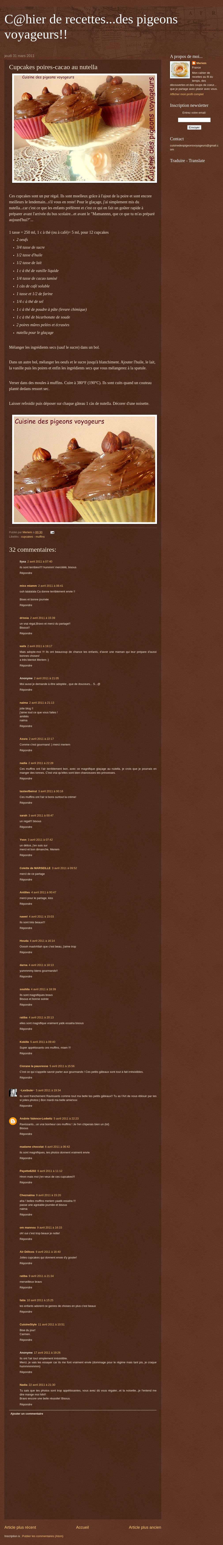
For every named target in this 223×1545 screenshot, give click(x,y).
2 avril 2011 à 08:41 (50, 585)
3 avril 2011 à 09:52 (64, 868)
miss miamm (28, 585)
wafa (23, 646)
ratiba (23, 1017)
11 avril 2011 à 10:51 (51, 1324)
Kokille (24, 1042)
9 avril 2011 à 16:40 (48, 1251)
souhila (25, 989)
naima (24, 702)
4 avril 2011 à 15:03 (41, 916)
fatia (22, 1300)
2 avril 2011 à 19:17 (39, 646)
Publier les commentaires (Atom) (42, 1536)
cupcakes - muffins (33, 536)
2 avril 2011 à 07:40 (39, 561)
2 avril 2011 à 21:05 (46, 678)
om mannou (28, 1227)
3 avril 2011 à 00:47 (40, 815)
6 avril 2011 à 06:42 (57, 1146)
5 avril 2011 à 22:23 (66, 1118)
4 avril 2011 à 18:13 (41, 965)
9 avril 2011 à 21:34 (41, 1276)
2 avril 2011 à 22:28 (40, 763)
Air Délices (27, 1251)
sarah (23, 815)
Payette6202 (28, 1171)
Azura (24, 738)
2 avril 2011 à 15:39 (42, 618)
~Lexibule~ (27, 1090)
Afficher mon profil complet (187, 94)
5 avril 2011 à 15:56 (62, 1066)
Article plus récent (20, 1527)
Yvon (23, 839)
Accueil (82, 1527)
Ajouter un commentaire (26, 1413)
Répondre (26, 573)
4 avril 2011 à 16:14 (42, 940)
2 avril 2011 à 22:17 (41, 738)
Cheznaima (27, 1195)
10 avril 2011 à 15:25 (40, 1300)
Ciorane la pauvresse (34, 1066)
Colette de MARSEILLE (35, 868)
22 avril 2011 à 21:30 (42, 1384)
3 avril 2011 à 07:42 (40, 839)
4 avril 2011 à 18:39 (43, 989)
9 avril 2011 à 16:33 (49, 1227)
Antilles (25, 892)
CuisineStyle (28, 1324)
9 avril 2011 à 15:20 (48, 1195)
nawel (24, 916)
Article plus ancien (145, 1527)
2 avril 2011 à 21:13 (41, 702)
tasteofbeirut (28, 791)
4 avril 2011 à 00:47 (43, 892)
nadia (23, 763)
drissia (24, 618)
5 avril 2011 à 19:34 (48, 1090)
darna (23, 965)
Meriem (201, 63)
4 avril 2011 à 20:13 (41, 1017)
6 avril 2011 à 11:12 (49, 1171)
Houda (24, 940)
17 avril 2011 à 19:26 (47, 1352)
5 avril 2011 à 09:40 (42, 1042)
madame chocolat (32, 1146)
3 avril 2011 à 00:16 (50, 791)
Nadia (23, 1384)
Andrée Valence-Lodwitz (36, 1118)
